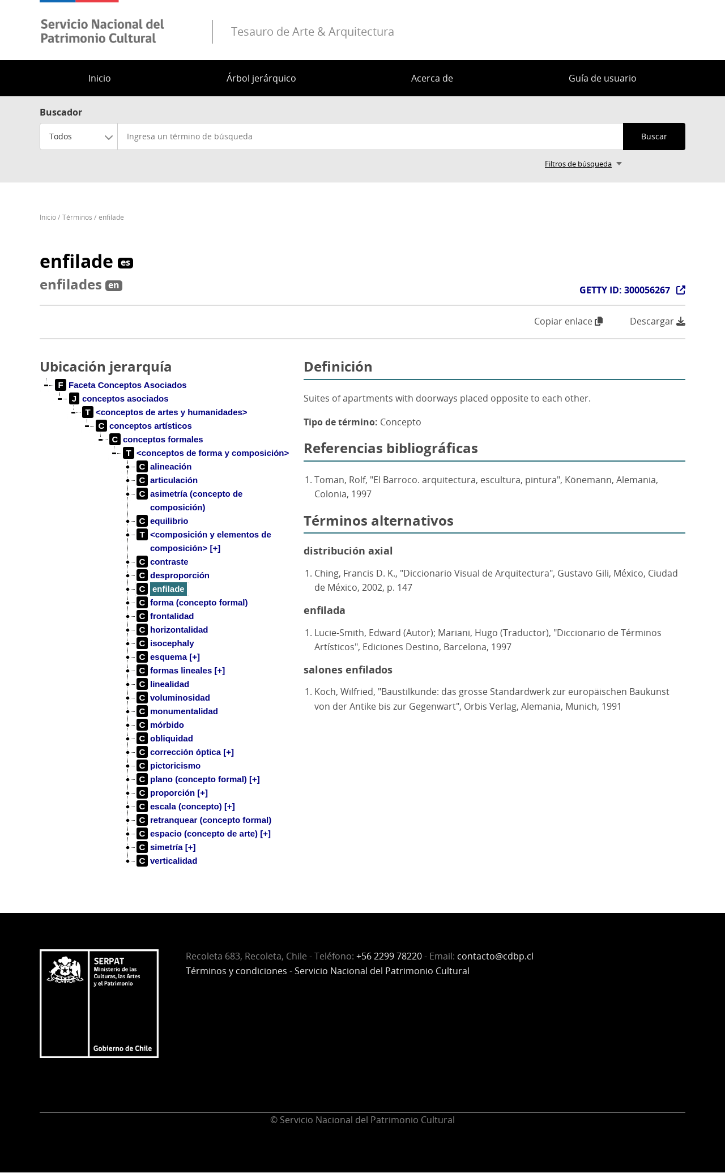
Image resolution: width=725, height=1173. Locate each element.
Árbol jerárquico (261, 78)
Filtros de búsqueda (578, 164)
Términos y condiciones (236, 971)
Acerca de (432, 78)
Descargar (657, 321)
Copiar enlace (568, 321)
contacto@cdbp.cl (495, 956)
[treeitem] (121, 385)
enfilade (111, 217)
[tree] (167, 632)
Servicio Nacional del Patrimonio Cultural (382, 971)
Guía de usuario (603, 78)
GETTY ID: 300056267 (624, 290)
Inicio (99, 78)
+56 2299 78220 (389, 956)
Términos (77, 217)
